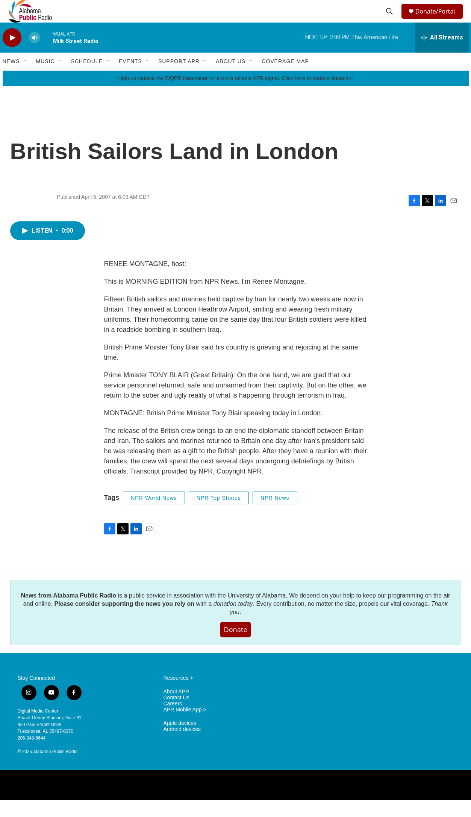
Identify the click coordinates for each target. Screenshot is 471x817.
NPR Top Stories (219, 515)
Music (45, 78)
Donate (235, 646)
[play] (12, 54)
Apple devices (180, 740)
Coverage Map (285, 78)
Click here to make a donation (316, 95)
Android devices (182, 746)
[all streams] (442, 54)
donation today (233, 620)
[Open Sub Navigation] (26, 78)
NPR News (274, 515)
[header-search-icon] (390, 20)
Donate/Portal (438, 20)
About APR (176, 708)
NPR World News (154, 515)
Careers (173, 720)
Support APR (179, 78)
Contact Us (176, 714)
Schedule (87, 78)
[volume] (34, 54)
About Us (230, 78)
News (11, 78)
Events (130, 78)
